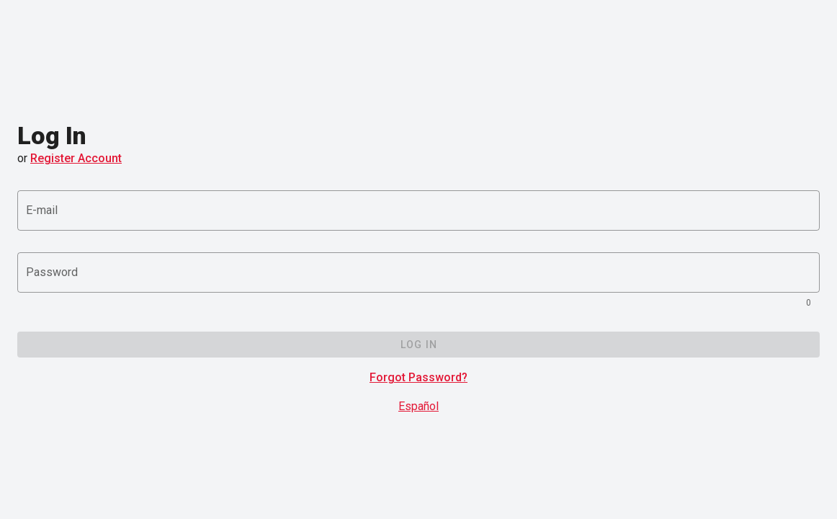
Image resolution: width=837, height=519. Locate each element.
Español (418, 406)
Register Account (76, 158)
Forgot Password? (418, 377)
